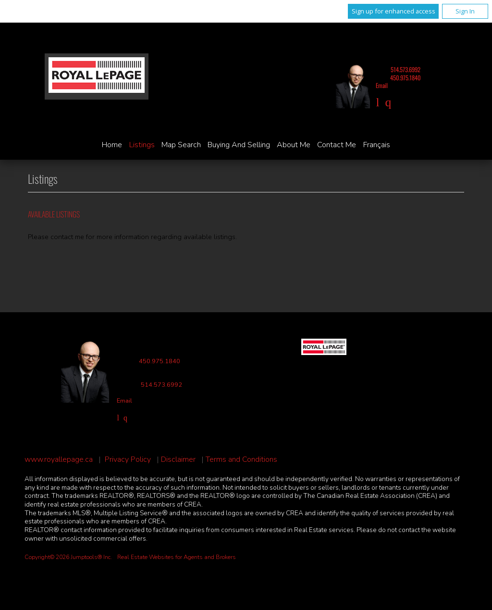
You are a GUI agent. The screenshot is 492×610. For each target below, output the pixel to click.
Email (382, 85)
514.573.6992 (405, 69)
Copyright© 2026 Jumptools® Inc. (68, 557)
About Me (293, 145)
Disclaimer (178, 460)
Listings (142, 145)
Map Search (181, 145)
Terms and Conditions (241, 460)
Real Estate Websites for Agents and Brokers (176, 557)
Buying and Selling (239, 145)
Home (112, 145)
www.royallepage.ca (59, 460)
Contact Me (336, 145)
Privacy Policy (128, 460)
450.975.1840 (405, 77)
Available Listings (54, 214)
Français (376, 145)
